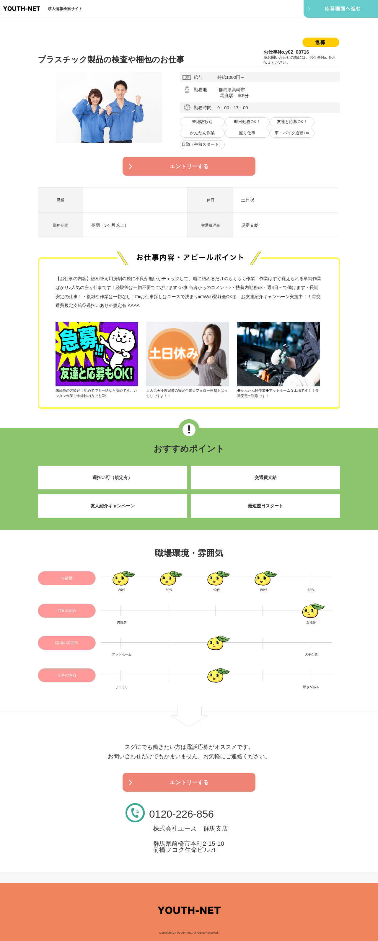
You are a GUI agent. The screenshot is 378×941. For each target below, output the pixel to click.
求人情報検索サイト (65, 8)
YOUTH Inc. (184, 932)
